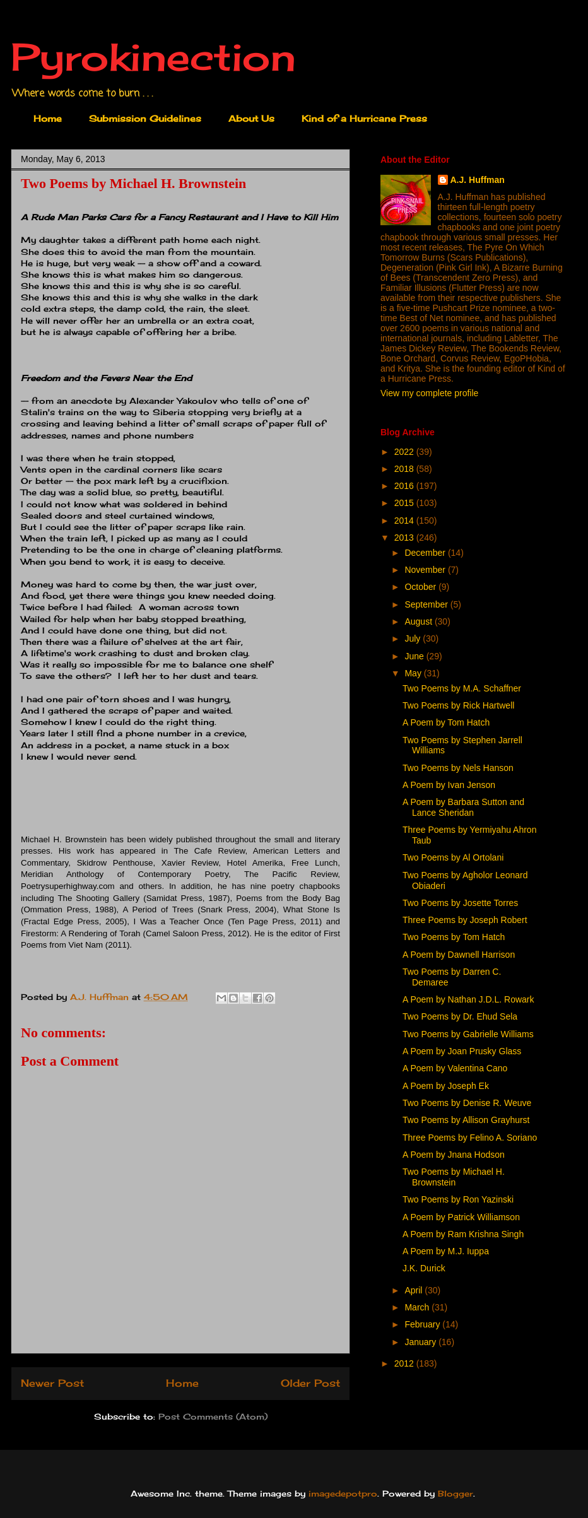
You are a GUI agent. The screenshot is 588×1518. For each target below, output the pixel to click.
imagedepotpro (343, 1493)
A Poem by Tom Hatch (446, 722)
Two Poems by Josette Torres (460, 903)
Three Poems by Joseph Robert (465, 920)
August (419, 621)
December (425, 553)
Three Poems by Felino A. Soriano (470, 1138)
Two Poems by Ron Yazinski (458, 1199)
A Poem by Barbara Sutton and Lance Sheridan (463, 807)
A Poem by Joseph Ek (446, 1086)
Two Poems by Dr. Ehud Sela (460, 1016)
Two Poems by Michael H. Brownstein (454, 1177)
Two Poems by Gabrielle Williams (468, 1034)
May (413, 673)
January (421, 1342)
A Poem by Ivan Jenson (449, 785)
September (427, 604)
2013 (405, 537)
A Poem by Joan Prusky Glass (462, 1051)
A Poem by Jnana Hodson (454, 1155)
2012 (405, 1363)
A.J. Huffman (477, 180)
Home (47, 118)
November (425, 570)
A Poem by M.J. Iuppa (446, 1251)
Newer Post (52, 1383)
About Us (251, 118)
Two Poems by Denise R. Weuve (467, 1103)
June (415, 656)
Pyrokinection (153, 56)
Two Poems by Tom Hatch (454, 937)
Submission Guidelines (145, 118)
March (418, 1307)
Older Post (310, 1383)
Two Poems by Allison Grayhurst (466, 1120)
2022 (405, 452)
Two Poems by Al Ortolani (453, 857)
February (423, 1324)
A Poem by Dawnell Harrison (459, 955)
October (421, 587)
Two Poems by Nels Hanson (458, 768)
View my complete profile (429, 393)
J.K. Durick (424, 1268)
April (414, 1290)
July (413, 638)
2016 (405, 486)
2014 (405, 520)
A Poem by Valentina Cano (455, 1068)
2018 (405, 469)
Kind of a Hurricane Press (364, 118)
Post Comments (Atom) (213, 1416)
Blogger (455, 1493)
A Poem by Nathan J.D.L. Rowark (468, 999)
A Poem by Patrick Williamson (461, 1217)
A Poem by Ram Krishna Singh (463, 1234)
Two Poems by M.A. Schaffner (462, 688)
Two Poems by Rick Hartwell (458, 705)
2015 (405, 503)
